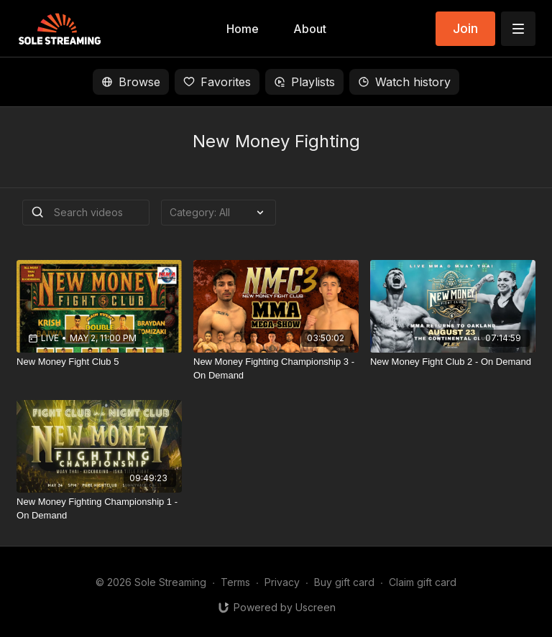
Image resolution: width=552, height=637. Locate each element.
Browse (130, 82)
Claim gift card (422, 582)
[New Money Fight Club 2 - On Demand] (452, 362)
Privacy (282, 582)
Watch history (404, 82)
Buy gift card (344, 582)
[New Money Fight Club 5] (99, 362)
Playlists (304, 82)
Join (465, 28)
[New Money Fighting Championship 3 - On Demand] (276, 369)
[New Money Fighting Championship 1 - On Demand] (99, 509)
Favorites (217, 82)
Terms (235, 582)
